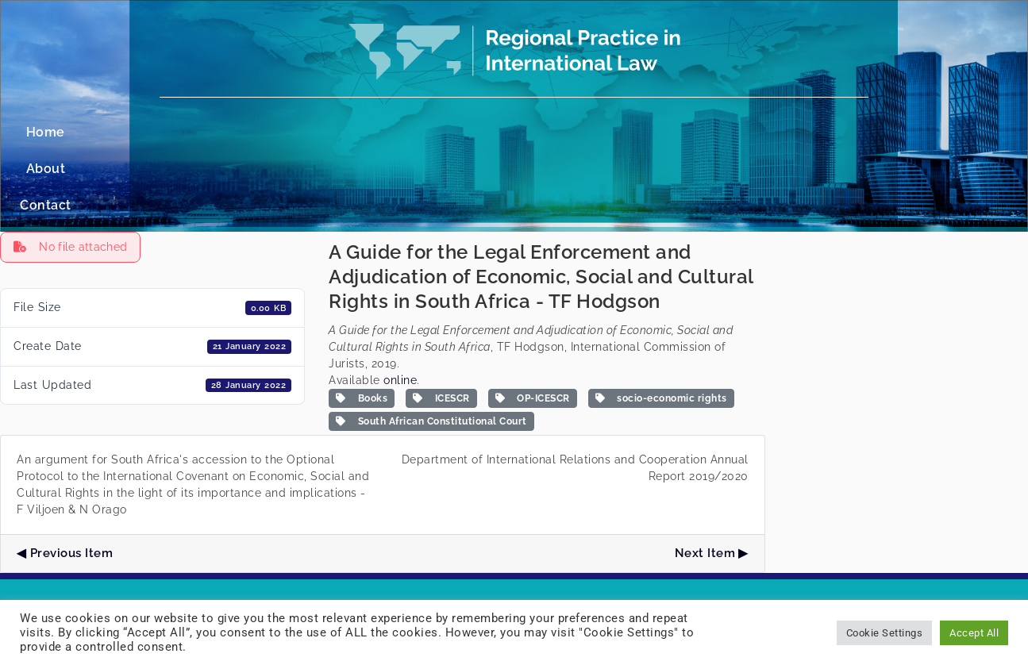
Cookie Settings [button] (884, 633)
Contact (571, 132)
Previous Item (72, 480)
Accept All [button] (974, 633)
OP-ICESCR (532, 325)
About (502, 132)
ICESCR (441, 325)
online (400, 307)
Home (439, 132)
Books (361, 325)
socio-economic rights (661, 325)
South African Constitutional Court (431, 348)
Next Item (705, 480)
